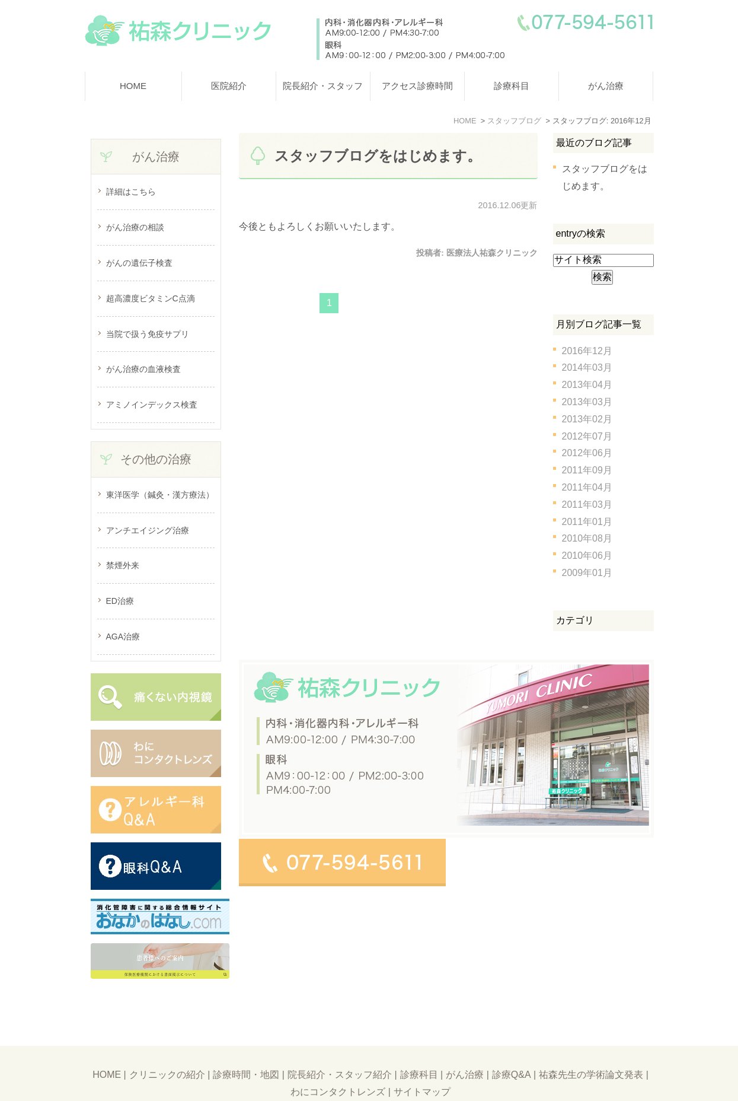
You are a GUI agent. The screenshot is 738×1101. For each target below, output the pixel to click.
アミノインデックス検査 (151, 404)
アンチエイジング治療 (147, 530)
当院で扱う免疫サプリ (147, 334)
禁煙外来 (122, 565)
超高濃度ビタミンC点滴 (150, 298)
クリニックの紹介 (167, 1046)
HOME (133, 86)
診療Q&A (511, 1046)
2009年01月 (587, 573)
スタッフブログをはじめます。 (377, 156)
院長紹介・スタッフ (323, 86)
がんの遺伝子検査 (139, 263)
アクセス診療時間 (417, 86)
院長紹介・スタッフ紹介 (339, 1046)
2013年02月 (587, 419)
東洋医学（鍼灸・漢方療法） (160, 494)
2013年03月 (587, 402)
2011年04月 (587, 487)
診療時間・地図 (246, 1046)
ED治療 (120, 601)
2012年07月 (587, 436)
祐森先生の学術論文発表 (591, 1046)
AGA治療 (123, 636)
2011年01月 (587, 522)
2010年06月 (587, 555)
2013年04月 (587, 385)
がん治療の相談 (135, 227)
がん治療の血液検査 (143, 369)
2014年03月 (587, 367)
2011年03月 (587, 504)
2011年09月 (587, 470)
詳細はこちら (131, 191)
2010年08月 (587, 538)
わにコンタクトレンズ (337, 1063)
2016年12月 (587, 351)
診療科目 (511, 86)
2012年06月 (587, 453)
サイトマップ (422, 1063)
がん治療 (606, 86)
